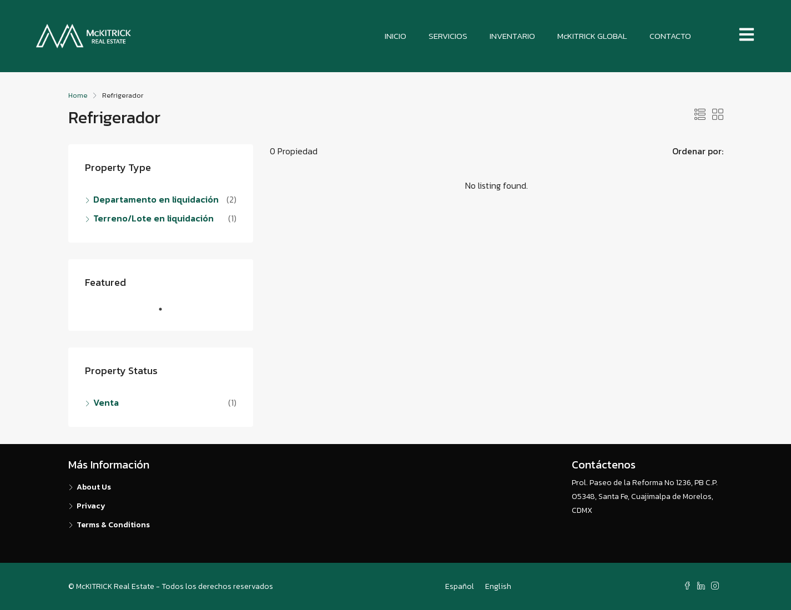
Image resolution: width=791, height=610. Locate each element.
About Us (94, 487)
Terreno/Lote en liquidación (153, 218)
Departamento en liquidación (156, 199)
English (498, 586)
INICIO (395, 35)
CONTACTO (670, 35)
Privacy (91, 506)
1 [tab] (166, 313)
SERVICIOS (448, 35)
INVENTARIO (512, 35)
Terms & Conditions (113, 525)
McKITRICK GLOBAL (592, 35)
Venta (106, 402)
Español (459, 586)
